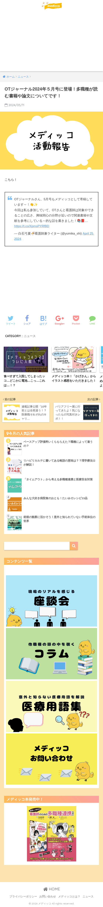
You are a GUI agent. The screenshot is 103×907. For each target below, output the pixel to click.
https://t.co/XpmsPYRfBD (31, 226)
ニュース (30, 335)
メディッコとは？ (69, 896)
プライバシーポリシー (23, 896)
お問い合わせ (47, 896)
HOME (51, 888)
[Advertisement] (51, 43)
